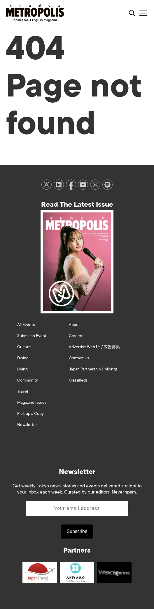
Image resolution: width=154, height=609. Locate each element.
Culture (24, 347)
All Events (26, 324)
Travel (22, 391)
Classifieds (78, 380)
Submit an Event (31, 335)
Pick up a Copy (30, 413)
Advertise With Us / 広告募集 (94, 347)
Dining (23, 358)
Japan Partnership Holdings (93, 369)
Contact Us (79, 358)
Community (27, 380)
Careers (76, 335)
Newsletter (27, 424)
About (74, 324)
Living (22, 369)
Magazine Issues (31, 402)
